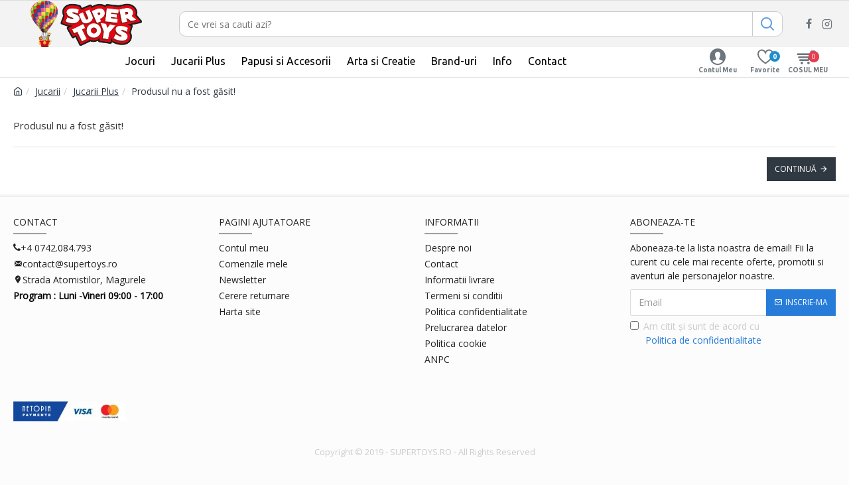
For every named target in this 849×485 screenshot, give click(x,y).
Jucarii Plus (96, 91)
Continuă (795, 168)
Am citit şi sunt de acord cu (696, 333)
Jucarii (47, 91)
